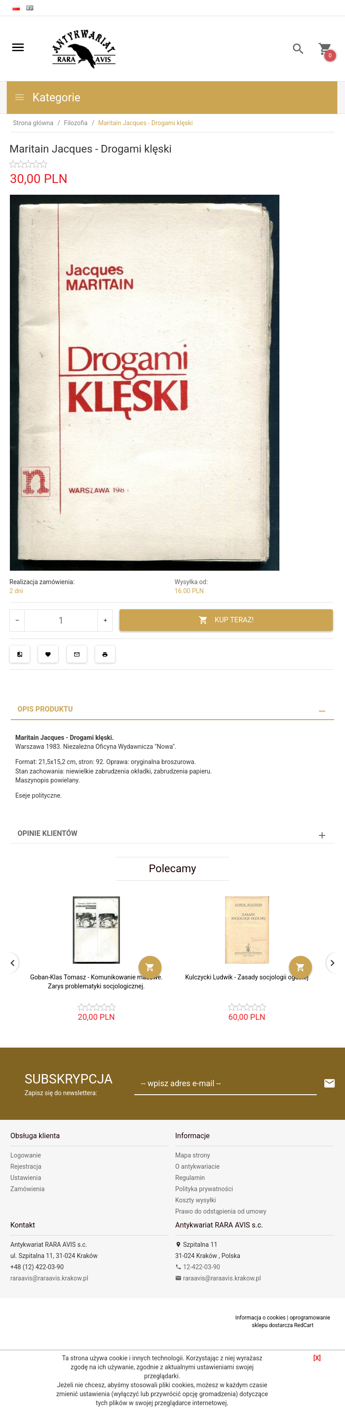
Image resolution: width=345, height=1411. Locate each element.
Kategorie (47, 97)
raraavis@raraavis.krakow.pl (49, 1278)
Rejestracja (25, 1166)
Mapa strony (192, 1155)
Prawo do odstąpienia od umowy (220, 1211)
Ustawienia (25, 1177)
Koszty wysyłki (195, 1200)
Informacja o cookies (260, 1318)
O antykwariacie (197, 1166)
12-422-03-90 (197, 1267)
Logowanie (25, 1155)
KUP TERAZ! (226, 620)
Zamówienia (27, 1189)
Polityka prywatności (204, 1189)
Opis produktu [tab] (45, 709)
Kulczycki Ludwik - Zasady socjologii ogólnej (247, 977)
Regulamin (190, 1177)
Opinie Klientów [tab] (47, 833)
